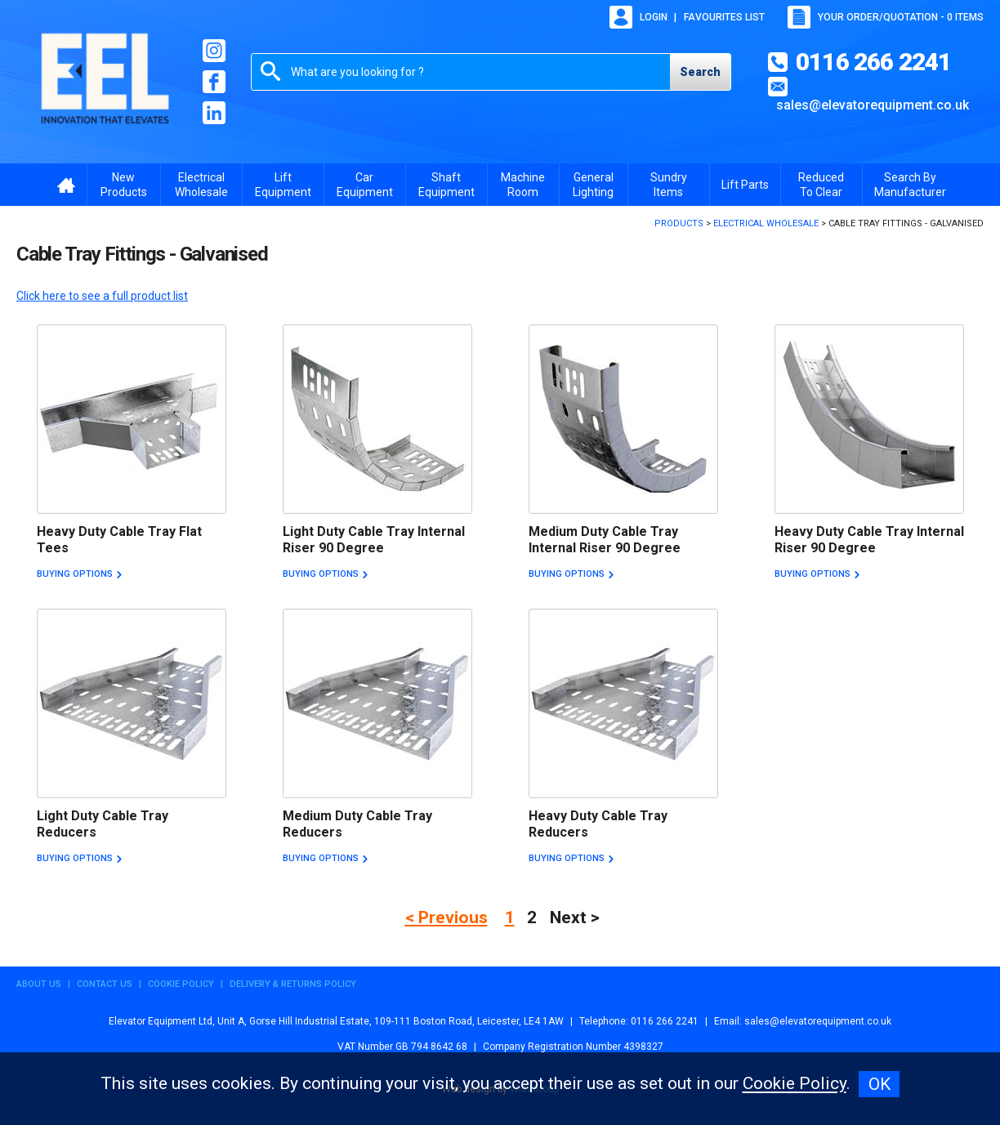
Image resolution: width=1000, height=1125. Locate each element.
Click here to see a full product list (102, 295)
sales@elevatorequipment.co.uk (872, 105)
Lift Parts (745, 184)
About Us (38, 984)
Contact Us (104, 984)
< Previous (446, 917)
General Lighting (593, 185)
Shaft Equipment (446, 185)
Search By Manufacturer (910, 185)
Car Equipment (365, 185)
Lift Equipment (283, 185)
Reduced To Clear (821, 185)
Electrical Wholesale (201, 185)
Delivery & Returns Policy (293, 984)
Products (678, 223)
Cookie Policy (181, 984)
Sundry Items (668, 185)
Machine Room (523, 185)
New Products (123, 185)
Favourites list (724, 17)
